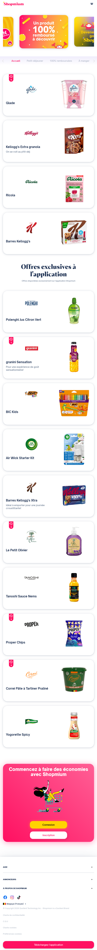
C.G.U (5, 921)
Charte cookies (10, 928)
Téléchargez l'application (48, 944)
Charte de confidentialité (14, 915)
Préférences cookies (12, 934)
